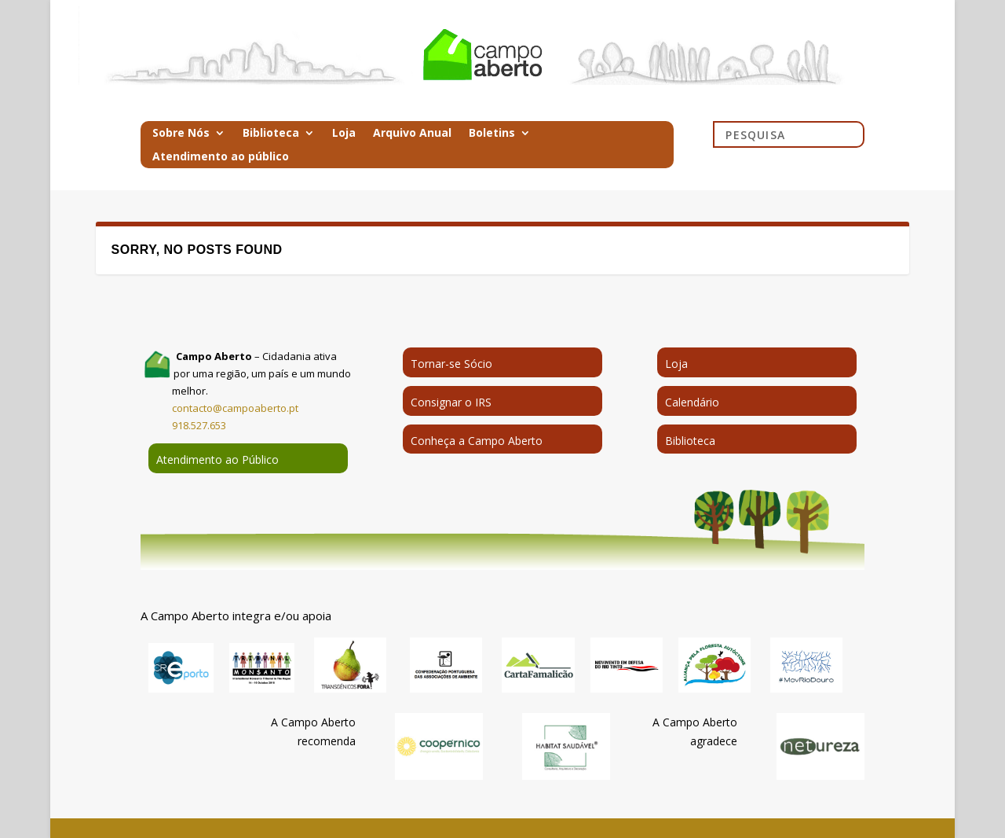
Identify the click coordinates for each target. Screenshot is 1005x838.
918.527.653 (199, 425)
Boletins (492, 133)
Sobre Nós (181, 133)
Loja (344, 133)
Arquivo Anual (412, 133)
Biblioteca (271, 133)
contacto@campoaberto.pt (235, 408)
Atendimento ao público (220, 157)
